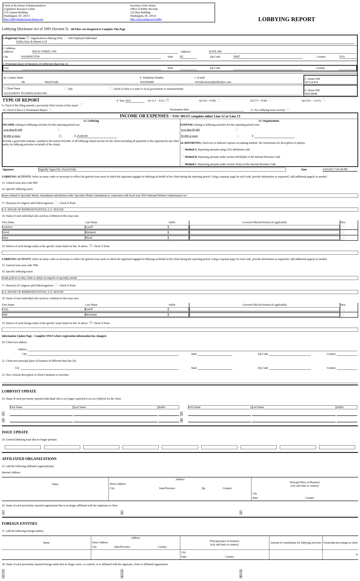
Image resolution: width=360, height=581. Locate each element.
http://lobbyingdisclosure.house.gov (23, 19)
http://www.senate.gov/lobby (146, 19)
